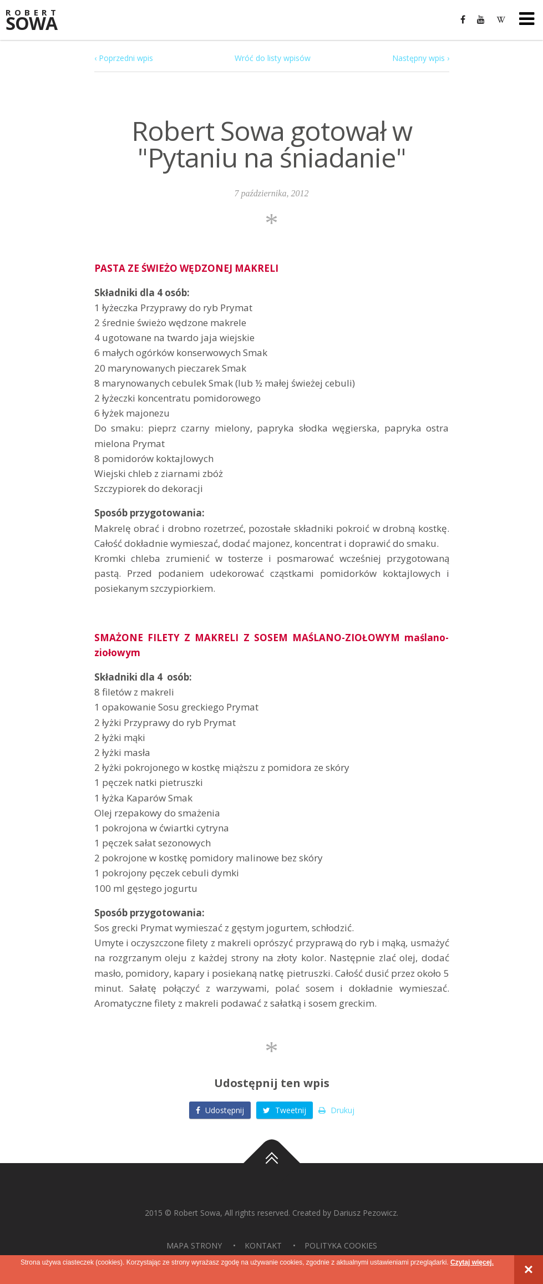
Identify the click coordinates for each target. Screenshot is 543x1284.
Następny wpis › (420, 58)
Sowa (39, 21)
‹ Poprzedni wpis (123, 58)
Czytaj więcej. (472, 1262)
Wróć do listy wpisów (273, 58)
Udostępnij (220, 1110)
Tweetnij (284, 1110)
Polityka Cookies (341, 1245)
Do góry (271, 1163)
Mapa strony (194, 1245)
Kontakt (263, 1245)
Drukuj (336, 1110)
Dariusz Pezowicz (365, 1212)
